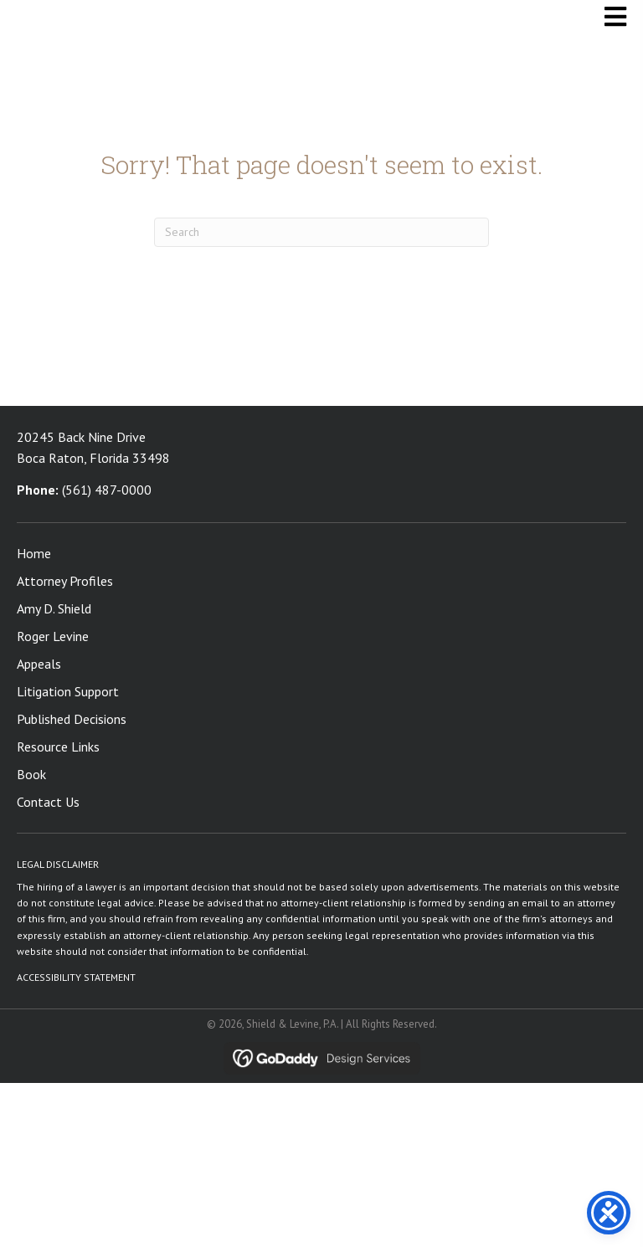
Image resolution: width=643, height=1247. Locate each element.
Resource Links (58, 746)
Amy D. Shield (54, 608)
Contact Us (48, 801)
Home (34, 553)
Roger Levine (53, 636)
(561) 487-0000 (107, 489)
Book (31, 774)
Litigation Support (68, 691)
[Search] (321, 232)
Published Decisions (71, 719)
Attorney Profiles (65, 580)
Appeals (39, 663)
